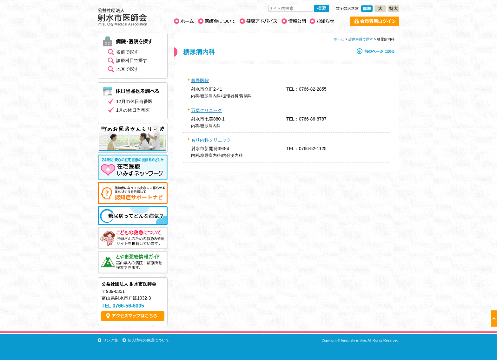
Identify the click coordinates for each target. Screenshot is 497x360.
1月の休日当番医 (133, 110)
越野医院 (200, 80)
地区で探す (127, 69)
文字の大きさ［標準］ (367, 8)
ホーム (339, 39)
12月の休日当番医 (134, 101)
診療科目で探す (360, 39)
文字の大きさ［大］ (380, 8)
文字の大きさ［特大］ (393, 8)
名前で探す (127, 51)
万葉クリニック (206, 110)
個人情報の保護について (148, 340)
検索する (321, 8)
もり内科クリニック (211, 139)
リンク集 (110, 340)
